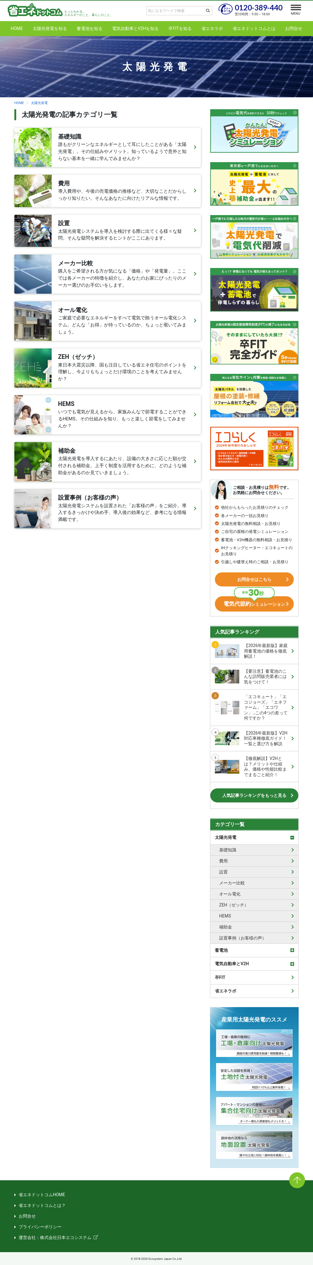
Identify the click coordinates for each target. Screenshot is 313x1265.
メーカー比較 (232, 882)
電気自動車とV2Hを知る (135, 28)
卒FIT (220, 977)
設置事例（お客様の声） (242, 938)
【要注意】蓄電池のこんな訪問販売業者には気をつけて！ (251, 676)
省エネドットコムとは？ (42, 1205)
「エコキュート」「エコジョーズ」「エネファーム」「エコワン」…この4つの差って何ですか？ (251, 707)
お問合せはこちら (254, 579)
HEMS (225, 915)
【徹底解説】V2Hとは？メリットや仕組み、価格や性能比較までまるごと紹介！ (251, 766)
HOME (17, 28)
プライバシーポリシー (40, 1226)
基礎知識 (227, 849)
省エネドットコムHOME (42, 1194)
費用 (223, 860)
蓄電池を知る (89, 28)
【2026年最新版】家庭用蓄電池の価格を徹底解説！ (251, 651)
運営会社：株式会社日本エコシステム (55, 1237)
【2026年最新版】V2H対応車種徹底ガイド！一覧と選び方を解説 (251, 738)
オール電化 (230, 893)
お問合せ (293, 28)
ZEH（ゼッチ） (234, 904)
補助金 (225, 927)
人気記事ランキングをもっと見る (254, 795)
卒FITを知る (180, 28)
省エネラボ (212, 28)
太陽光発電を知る (50, 28)
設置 (223, 871)
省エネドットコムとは (254, 28)
